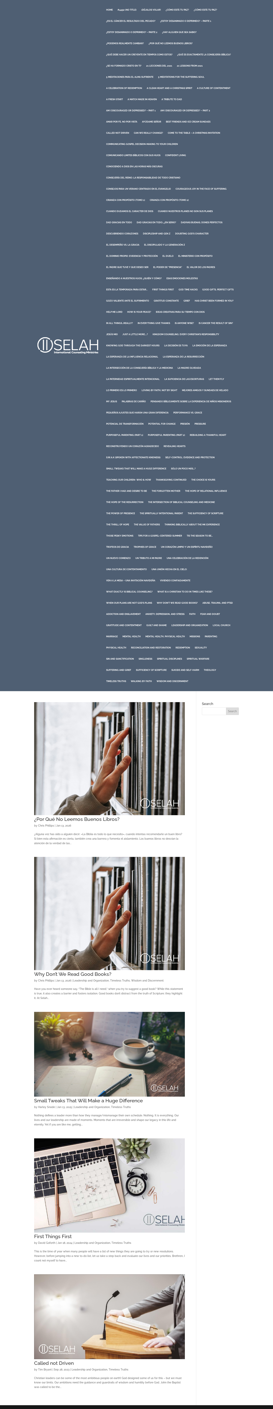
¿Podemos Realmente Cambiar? (125, 43)
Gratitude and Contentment (124, 625)
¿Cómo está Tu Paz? (177, 10)
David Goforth (46, 1242)
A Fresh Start (114, 99)
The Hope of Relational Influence (206, 491)
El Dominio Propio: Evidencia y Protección (132, 256)
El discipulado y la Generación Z (164, 245)
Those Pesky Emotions (119, 535)
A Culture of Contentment (213, 88)
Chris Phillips (46, 825)
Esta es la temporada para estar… (126, 289)
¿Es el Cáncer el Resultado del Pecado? (130, 21)
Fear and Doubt (210, 614)
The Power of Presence (120, 513)
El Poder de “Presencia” (167, 267)
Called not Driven (117, 133)
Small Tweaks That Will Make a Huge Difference (136, 468)
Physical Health (116, 647)
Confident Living (175, 155)
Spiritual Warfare (198, 659)
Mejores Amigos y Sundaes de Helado (205, 390)
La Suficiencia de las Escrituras (184, 379)
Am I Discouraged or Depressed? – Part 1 (131, 110)
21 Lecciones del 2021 (159, 65)
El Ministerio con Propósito (195, 256)
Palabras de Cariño (134, 401)
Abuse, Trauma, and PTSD (217, 603)
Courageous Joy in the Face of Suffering (201, 189)
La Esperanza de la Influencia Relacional (132, 356)
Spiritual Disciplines (169, 659)
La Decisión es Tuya (176, 345)
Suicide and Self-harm (185, 670)
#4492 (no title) (127, 10)
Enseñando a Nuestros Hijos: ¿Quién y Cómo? (134, 278)
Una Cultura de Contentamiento (126, 569)
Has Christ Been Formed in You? (214, 300)
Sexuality (201, 647)
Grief (187, 300)
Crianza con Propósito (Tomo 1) (125, 200)
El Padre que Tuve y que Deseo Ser (127, 267)
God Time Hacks (188, 289)
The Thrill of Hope (117, 524)
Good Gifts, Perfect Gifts (218, 289)
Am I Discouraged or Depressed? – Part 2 (185, 110)
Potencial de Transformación (125, 424)
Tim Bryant (45, 1369)
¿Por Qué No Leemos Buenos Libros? (171, 43)
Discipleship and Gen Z (156, 233)
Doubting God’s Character (192, 233)
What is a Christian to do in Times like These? (185, 591)
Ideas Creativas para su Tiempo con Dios (180, 312)
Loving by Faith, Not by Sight (159, 390)
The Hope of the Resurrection (124, 502)
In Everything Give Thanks (154, 323)
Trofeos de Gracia (117, 547)
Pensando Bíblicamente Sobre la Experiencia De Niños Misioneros (191, 401)
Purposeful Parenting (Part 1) (124, 435)
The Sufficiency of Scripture (205, 513)
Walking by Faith (141, 681)
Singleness (145, 659)
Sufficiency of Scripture (151, 670)
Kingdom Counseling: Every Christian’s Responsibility (186, 334)
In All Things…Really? (119, 323)
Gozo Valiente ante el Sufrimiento (127, 300)
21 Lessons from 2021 (190, 65)
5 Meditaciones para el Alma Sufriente (129, 77)
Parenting (211, 636)
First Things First (163, 289)
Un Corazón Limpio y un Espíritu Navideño (187, 547)
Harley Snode (46, 1107)
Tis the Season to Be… (200, 535)
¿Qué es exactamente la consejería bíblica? (204, 54)
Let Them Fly (216, 379)
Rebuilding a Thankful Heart (208, 435)
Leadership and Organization (189, 625)
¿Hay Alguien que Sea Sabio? (179, 32)
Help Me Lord (114, 312)
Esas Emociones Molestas (182, 278)
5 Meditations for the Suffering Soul (181, 77)
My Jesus (111, 401)
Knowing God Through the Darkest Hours (132, 345)
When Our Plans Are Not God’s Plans (129, 603)
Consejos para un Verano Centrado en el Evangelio (138, 189)
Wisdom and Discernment (172, 681)
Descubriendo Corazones (122, 233)
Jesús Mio (112, 334)
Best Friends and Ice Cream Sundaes (188, 121)
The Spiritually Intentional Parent (161, 513)
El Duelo (167, 256)
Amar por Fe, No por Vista (121, 121)
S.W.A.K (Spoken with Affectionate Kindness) (133, 457)
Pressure (200, 424)
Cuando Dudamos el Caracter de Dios (129, 211)
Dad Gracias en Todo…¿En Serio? (156, 222)
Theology (210, 670)
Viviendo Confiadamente (175, 580)
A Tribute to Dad (172, 99)
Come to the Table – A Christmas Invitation (194, 133)
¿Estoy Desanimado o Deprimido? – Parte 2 (131, 32)
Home (109, 10)
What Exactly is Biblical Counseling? (129, 591)
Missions (195, 636)
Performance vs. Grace (187, 412)
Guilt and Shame (156, 625)
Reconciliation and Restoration (151, 647)
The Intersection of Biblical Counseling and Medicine (181, 502)
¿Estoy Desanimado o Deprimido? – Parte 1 (185, 21)
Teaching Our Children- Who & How (128, 480)
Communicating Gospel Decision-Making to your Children (142, 144)
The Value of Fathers (147, 524)
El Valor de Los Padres (201, 267)
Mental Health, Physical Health (165, 636)
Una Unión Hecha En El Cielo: (169, 569)
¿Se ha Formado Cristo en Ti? (123, 65)
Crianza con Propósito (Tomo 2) (169, 200)
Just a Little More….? (135, 334)
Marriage (112, 636)
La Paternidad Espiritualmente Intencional (133, 379)
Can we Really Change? (148, 133)
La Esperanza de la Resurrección (183, 356)
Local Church (221, 625)
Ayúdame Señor (151, 121)
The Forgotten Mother (166, 491)
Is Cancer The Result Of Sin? (216, 323)
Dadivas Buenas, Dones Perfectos (201, 222)
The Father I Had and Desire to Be (126, 491)
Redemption (183, 647)
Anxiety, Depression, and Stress (164, 614)
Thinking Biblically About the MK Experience (192, 524)
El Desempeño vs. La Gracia (122, 245)
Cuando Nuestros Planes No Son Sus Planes (185, 211)
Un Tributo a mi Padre (148, 558)
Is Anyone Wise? (184, 323)
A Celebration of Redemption (124, 88)
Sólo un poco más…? (183, 468)
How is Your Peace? (139, 312)
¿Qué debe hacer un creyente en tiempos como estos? (139, 54)
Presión (185, 424)
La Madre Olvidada (189, 368)
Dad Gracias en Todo (119, 222)
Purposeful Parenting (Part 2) (166, 435)
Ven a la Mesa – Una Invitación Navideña (130, 580)
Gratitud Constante (166, 300)
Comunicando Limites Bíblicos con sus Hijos (133, 155)
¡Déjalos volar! (151, 10)
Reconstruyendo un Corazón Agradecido (132, 446)
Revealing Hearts (174, 446)
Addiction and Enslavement (123, 614)
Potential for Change (162, 424)
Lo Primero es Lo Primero (121, 390)
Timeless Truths (116, 681)
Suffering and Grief (118, 670)
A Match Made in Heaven (142, 99)
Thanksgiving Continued (171, 480)
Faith (192, 614)
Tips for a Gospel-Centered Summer (160, 535)
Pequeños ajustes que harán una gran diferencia (137, 412)
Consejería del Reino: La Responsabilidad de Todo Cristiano (143, 177)
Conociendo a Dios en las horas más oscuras (134, 166)
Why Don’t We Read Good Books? (177, 603)
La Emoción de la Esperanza (209, 345)
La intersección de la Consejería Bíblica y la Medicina (139, 368)
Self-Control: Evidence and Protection (190, 457)
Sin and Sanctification (120, 659)
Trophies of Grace (145, 547)
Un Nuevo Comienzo (118, 558)
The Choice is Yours (203, 480)
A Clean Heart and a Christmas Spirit (169, 88)
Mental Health (131, 636)
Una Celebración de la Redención (187, 558)
